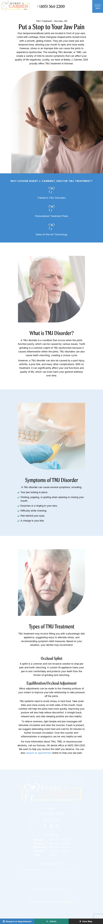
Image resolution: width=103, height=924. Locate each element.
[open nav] (98, 6)
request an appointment (39, 753)
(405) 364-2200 (50, 6)
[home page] (15, 6)
